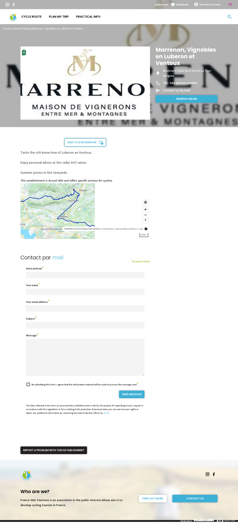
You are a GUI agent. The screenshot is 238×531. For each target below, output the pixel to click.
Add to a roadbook (82, 142)
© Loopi (140, 229)
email (106, 420)
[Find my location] (145, 202)
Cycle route (31, 16)
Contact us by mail (176, 90)
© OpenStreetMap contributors (125, 229)
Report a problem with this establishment (53, 457)
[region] (85, 211)
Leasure (16, 28)
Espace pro (161, 4)
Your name (32, 285)
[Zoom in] (145, 209)
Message (31, 335)
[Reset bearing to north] (145, 220)
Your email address (37, 302)
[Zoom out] (145, 215)
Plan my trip (59, 16)
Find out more (152, 505)
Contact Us (195, 505)
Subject (30, 319)
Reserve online (186, 99)
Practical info (88, 16)
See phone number (184, 83)
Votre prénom (34, 268)
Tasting (26, 28)
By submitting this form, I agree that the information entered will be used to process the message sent (84, 391)
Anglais (230, 4)
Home (6, 28)
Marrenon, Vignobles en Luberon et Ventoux (57, 28)
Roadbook (182, 4)
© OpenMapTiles (107, 229)
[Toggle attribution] (146, 229)
